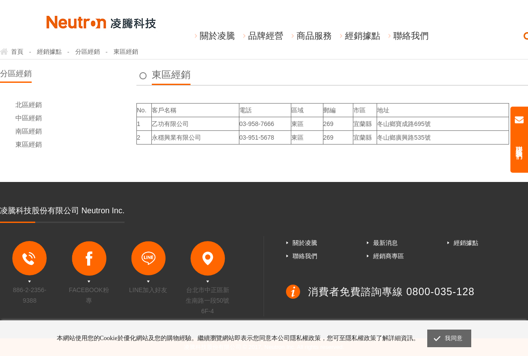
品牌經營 (265, 36)
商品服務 (314, 36)
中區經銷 (28, 118)
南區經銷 (28, 131)
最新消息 (385, 242)
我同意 (453, 338)
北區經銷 (28, 104)
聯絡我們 (411, 36)
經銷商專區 (388, 256)
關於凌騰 (217, 36)
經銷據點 (362, 36)
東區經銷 (28, 144)
